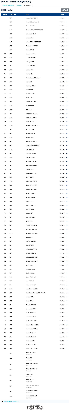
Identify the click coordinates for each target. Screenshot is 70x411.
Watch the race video (11, 401)
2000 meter (27, 5)
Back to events (8, 5)
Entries (19, 5)
